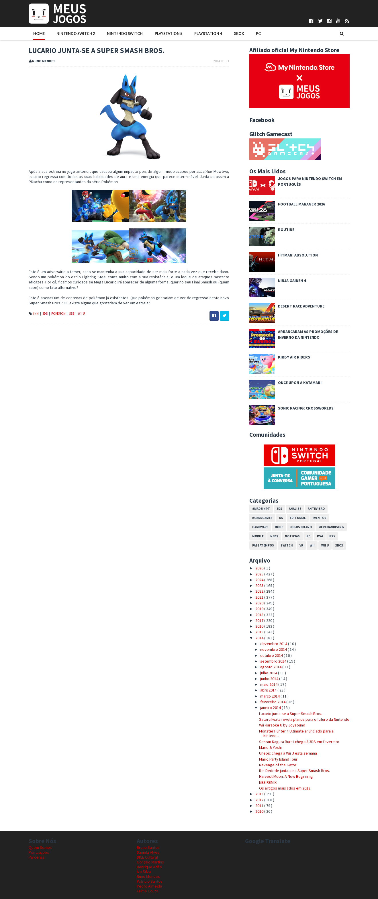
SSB (72, 314)
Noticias (292, 536)
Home (39, 33)
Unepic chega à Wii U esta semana (288, 753)
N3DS (274, 536)
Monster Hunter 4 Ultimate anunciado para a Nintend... (296, 733)
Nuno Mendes (148, 876)
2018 (259, 614)
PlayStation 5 (162, 33)
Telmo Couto (147, 891)
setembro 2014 (273, 661)
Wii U (81, 314)
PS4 (320, 536)
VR (301, 545)
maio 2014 (269, 684)
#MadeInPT (261, 509)
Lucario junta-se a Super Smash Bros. (290, 713)
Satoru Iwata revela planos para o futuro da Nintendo (304, 719)
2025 (259, 574)
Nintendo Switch (121, 33)
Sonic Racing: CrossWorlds (306, 408)
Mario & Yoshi (270, 747)
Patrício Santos (149, 881)
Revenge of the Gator (277, 764)
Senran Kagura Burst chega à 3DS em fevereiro (299, 741)
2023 (259, 585)
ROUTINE (286, 229)
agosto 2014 (271, 666)
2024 (259, 579)
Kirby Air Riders (294, 357)
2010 (259, 811)
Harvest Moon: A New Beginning (286, 776)
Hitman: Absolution (298, 255)
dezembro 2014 (274, 643)
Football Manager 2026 (301, 204)
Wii (312, 545)
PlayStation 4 (200, 33)
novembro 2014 (274, 649)
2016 (259, 626)
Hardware (260, 527)
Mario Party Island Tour (278, 759)
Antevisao (316, 509)
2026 (259, 568)
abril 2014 (268, 690)
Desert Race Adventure (301, 306)
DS (281, 518)
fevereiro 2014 (273, 701)
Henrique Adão (149, 866)
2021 (259, 597)
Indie (279, 527)
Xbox (229, 33)
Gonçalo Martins (150, 862)
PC (246, 33)
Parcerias (37, 857)
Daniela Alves (148, 852)
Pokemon (58, 314)
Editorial (298, 518)
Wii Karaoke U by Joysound (282, 725)
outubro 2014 (272, 655)
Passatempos (263, 545)
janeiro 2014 (271, 707)
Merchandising (331, 527)
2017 (259, 620)
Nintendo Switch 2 (73, 33)
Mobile (258, 536)
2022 (259, 591)
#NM (36, 314)
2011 (259, 805)
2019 (259, 608)
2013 (259, 793)
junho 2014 (269, 678)
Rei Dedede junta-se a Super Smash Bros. (294, 770)
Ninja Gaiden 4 (292, 280)
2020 (259, 603)
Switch (287, 545)
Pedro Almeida (149, 886)
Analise (295, 509)
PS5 (332, 536)
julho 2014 (269, 672)
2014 (259, 638)
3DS (45, 314)
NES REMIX (268, 782)
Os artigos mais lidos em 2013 (284, 788)
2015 (259, 631)
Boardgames (262, 518)
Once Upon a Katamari (300, 382)
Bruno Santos (148, 847)
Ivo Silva (144, 871)
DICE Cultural (147, 857)
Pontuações (39, 852)
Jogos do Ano (301, 527)
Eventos (319, 518)
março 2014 (270, 696)
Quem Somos (40, 847)
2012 (259, 799)
